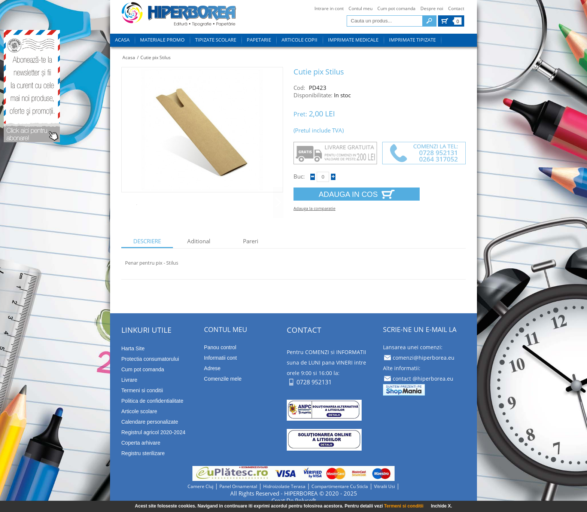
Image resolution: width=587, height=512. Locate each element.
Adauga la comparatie (314, 208)
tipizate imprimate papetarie (179, 15)
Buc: (299, 176)
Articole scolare (139, 411)
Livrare (129, 380)
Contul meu (360, 8)
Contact (456, 8)
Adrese (212, 368)
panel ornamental (238, 486)
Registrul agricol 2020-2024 (153, 432)
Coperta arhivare (140, 443)
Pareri (250, 241)
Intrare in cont (329, 8)
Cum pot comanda (396, 8)
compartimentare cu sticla (339, 486)
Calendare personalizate (149, 422)
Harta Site (133, 348)
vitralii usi (384, 486)
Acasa (128, 57)
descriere (147, 241)
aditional (198, 241)
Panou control (220, 347)
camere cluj (200, 486)
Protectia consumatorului (150, 359)
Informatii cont (220, 358)
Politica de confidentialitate (152, 401)
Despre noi (431, 8)
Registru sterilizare (143, 453)
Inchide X (441, 506)
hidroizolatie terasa (284, 486)
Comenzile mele (222, 379)
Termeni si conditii (403, 506)
